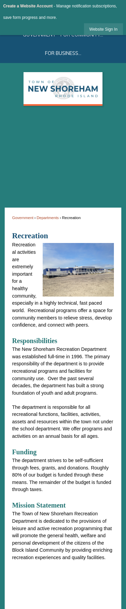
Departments (48, 218)
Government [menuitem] (39, 35)
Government (22, 218)
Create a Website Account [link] (27, 6)
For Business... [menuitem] (63, 53)
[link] (103, 29)
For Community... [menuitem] (81, 35)
